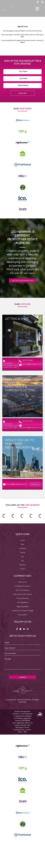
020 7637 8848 (26, 361)
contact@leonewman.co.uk (30, 364)
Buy (22, 557)
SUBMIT (22, 677)
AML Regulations (22, 603)
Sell (22, 561)
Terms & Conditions (22, 590)
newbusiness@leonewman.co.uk (30, 426)
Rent (22, 544)
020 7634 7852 (26, 421)
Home (22, 540)
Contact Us (35, 484)
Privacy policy (22, 615)
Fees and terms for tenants (22, 594)
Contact (22, 569)
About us (22, 565)
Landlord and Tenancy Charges (22, 611)
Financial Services (23, 598)
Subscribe (22, 93)
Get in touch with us (22, 281)
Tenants (22, 553)
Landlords (22, 549)
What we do (22, 582)
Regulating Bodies (22, 607)
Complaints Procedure (22, 586)
